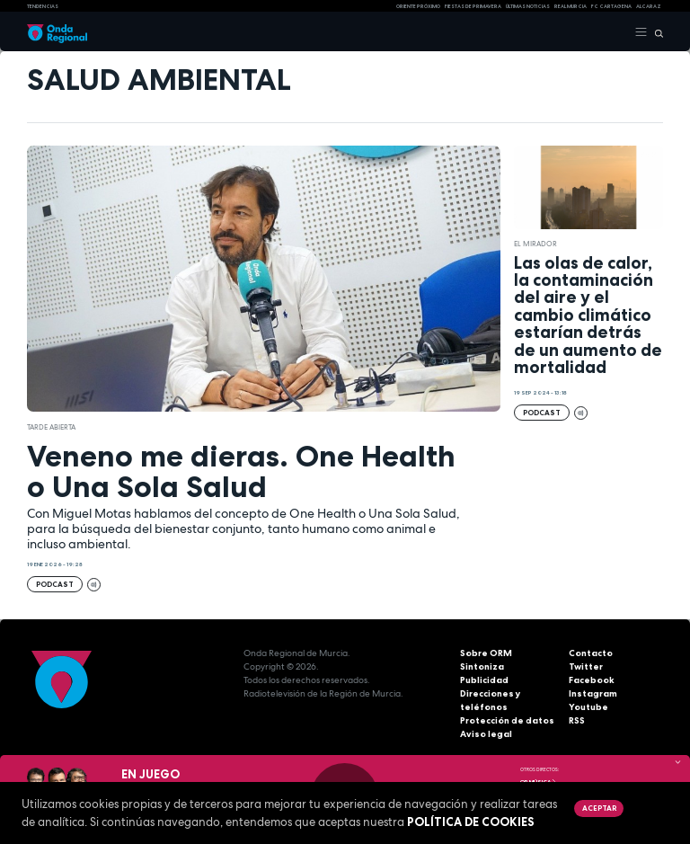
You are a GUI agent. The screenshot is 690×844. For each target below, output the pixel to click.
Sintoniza (482, 666)
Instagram (593, 693)
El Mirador (535, 243)
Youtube (588, 707)
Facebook (592, 680)
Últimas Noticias (528, 6)
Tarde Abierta (51, 426)
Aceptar (599, 808)
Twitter (586, 666)
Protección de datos (507, 720)
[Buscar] (655, 32)
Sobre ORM (486, 653)
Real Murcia (570, 6)
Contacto (591, 653)
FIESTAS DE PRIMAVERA (473, 6)
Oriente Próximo (418, 6)
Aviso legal (486, 734)
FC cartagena (611, 6)
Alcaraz (648, 6)
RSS (577, 720)
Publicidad (484, 680)
